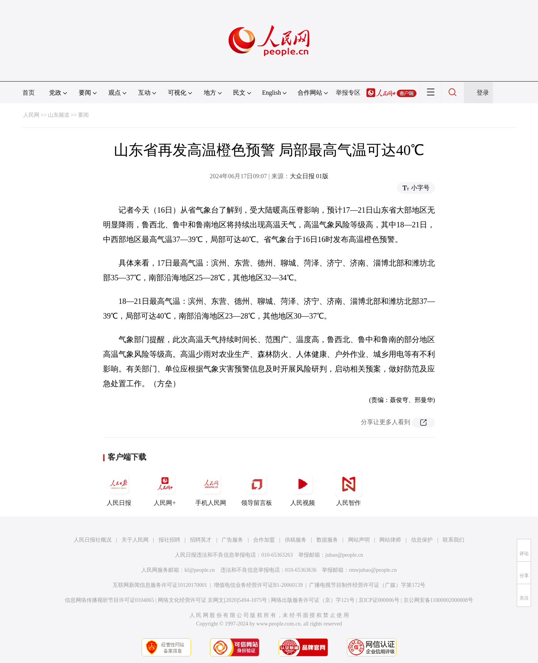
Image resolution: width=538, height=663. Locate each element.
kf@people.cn (199, 570)
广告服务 (232, 540)
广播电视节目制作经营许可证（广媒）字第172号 (367, 585)
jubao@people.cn (344, 555)
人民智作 (348, 488)
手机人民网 (210, 488)
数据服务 (327, 540)
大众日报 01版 (309, 176)
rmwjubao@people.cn (373, 570)
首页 (28, 92)
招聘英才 (200, 540)
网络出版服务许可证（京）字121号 (313, 600)
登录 (483, 92)
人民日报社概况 (93, 540)
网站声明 (359, 540)
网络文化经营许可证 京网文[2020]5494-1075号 (212, 600)
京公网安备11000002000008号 (438, 600)
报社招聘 (169, 540)
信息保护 (422, 540)
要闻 (83, 115)
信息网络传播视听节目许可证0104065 (109, 600)
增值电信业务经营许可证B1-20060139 (258, 585)
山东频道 (58, 115)
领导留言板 (256, 488)
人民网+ (164, 488)
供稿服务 (295, 540)
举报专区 (348, 92)
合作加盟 (264, 540)
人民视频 (302, 488)
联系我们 (453, 540)
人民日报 (118, 488)
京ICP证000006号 (379, 600)
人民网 (31, 115)
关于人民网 (135, 540)
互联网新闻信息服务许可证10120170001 (160, 585)
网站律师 (390, 540)
